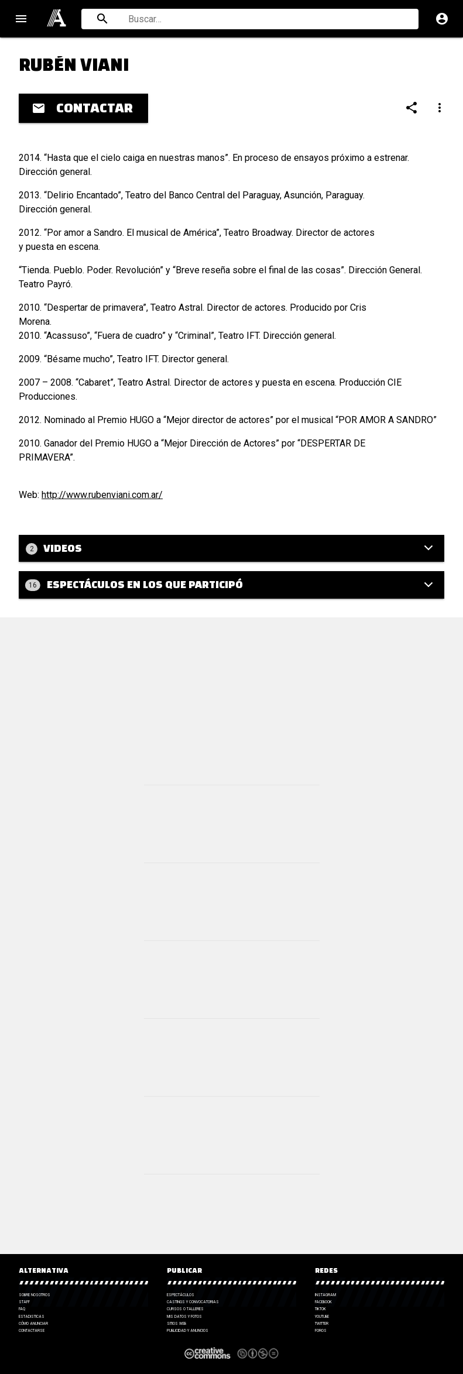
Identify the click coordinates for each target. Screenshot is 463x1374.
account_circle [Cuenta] (442, 19)
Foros (321, 1330)
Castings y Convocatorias (193, 1302)
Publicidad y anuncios (187, 1330)
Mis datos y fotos (184, 1316)
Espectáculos (180, 1295)
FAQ (22, 1309)
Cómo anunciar (33, 1323)
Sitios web (176, 1323)
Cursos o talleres (185, 1309)
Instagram (325, 1295)
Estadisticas (31, 1316)
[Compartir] (411, 108)
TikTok (320, 1309)
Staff (24, 1302)
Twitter (321, 1323)
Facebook (323, 1302)
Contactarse (31, 1330)
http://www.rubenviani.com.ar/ (102, 494)
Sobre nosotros (34, 1295)
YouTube (322, 1316)
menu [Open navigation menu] (21, 19)
